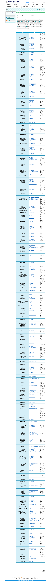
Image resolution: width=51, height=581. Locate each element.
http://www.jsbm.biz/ (31, 481)
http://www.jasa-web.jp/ (32, 216)
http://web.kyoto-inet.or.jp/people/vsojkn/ (33, 433)
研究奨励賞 (8, 17)
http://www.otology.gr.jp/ (32, 491)
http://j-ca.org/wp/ (31, 492)
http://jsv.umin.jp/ (31, 66)
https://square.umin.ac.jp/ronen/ (32, 554)
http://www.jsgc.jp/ (31, 54)
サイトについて (31, 578)
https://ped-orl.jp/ (31, 246)
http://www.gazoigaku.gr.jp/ (32, 93)
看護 (33, 24)
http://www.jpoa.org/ (31, 251)
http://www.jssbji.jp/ (31, 479)
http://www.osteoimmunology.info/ (33, 483)
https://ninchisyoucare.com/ (32, 398)
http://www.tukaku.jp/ (31, 356)
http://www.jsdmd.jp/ (31, 198)
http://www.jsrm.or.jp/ (31, 316)
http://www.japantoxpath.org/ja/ (32, 376)
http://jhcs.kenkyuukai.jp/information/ (33, 434)
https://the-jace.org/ (31, 96)
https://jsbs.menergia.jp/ (32, 298)
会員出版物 (8, 20)
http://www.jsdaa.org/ (31, 236)
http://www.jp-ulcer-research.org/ (33, 83)
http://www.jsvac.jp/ (31, 561)
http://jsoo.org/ (30, 157)
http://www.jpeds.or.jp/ (31, 239)
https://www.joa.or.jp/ (31, 310)
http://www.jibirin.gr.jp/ (31, 212)
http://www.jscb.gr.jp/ (31, 182)
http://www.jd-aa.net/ (31, 37)
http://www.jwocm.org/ (31, 343)
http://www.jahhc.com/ (31, 181)
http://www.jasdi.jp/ (31, 58)
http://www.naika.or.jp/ (31, 382)
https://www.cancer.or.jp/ (32, 101)
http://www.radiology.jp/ (32, 44)
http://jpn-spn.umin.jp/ (31, 250)
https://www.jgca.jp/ (31, 45)
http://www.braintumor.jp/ (32, 402)
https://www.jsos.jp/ (31, 100)
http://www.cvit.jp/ (31, 275)
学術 (22, 4)
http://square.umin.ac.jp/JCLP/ (32, 149)
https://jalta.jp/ (30, 543)
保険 (42, 4)
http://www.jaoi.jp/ (31, 493)
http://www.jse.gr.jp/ (31, 266)
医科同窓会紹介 (9, 4)
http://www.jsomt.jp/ (31, 262)
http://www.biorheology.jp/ (32, 425)
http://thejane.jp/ (31, 417)
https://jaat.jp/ (30, 148)
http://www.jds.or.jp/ (31, 368)
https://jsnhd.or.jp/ (31, 283)
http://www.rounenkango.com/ (32, 548)
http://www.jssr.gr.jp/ (31, 334)
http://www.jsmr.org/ (31, 67)
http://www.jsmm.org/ (31, 52)
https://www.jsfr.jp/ (31, 308)
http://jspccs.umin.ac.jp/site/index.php (33, 247)
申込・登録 (41, 6)
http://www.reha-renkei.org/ (32, 508)
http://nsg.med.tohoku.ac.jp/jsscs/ (33, 421)
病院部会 (29, 4)
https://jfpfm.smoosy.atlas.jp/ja (32, 390)
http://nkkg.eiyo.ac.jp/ (31, 147)
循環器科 (37, 21)
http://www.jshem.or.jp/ (31, 140)
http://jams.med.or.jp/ (31, 38)
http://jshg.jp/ (30, 294)
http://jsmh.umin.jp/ (31, 48)
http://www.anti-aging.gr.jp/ (32, 150)
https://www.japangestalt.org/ (32, 139)
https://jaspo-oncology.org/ (32, 523)
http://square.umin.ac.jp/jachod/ (32, 518)
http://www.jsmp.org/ (31, 43)
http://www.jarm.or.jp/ (31, 506)
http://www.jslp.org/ (31, 79)
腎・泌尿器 (33, 26)
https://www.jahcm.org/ (31, 180)
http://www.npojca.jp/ (31, 106)
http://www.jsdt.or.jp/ (31, 367)
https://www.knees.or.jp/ (32, 432)
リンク (24, 578)
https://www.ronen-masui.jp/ (32, 558)
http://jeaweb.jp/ (31, 76)
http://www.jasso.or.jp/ (31, 441)
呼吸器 (19, 21)
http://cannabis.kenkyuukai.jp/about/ (33, 513)
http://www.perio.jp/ (31, 206)
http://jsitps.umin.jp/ (31, 134)
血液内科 (41, 26)
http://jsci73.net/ (31, 533)
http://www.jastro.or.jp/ (31, 471)
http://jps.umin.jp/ (31, 215)
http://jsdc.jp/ (30, 369)
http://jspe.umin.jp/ (31, 255)
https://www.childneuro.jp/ (32, 248)
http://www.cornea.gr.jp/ (32, 92)
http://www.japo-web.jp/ (32, 240)
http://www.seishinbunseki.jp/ (32, 324)
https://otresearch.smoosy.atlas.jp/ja (33, 184)
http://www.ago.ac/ (31, 91)
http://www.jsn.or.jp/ (31, 284)
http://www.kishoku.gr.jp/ (32, 122)
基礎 (26, 21)
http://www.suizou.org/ (31, 295)
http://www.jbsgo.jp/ (31, 189)
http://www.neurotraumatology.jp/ (33, 408)
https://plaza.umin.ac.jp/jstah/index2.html (34, 378)
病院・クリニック (35, 4)
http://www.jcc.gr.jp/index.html (32, 287)
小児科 (33, 21)
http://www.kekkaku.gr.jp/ (32, 143)
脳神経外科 (28, 26)
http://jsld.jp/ (30, 544)
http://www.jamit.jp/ (31, 59)
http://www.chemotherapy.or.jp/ (32, 86)
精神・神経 (41, 24)
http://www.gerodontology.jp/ (32, 549)
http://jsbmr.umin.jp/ (31, 174)
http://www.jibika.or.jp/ (31, 208)
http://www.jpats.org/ (31, 129)
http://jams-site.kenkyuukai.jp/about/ (33, 159)
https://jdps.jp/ (30, 440)
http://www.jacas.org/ (31, 115)
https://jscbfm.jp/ (31, 404)
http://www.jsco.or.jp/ (31, 111)
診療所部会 (17, 6)
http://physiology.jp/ (31, 330)
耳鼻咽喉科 (23, 26)
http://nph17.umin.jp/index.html (32, 315)
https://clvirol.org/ (31, 512)
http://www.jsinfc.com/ (31, 458)
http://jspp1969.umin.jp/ (32, 245)
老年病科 (19, 26)
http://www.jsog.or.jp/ (31, 190)
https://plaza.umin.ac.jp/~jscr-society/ (33, 171)
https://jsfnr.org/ (31, 118)
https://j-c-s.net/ (31, 49)
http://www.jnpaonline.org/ (32, 269)
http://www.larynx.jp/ (31, 164)
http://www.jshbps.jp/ (31, 110)
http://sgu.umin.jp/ (31, 556)
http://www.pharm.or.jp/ (31, 130)
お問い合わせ (27, 578)
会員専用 (33, 6)
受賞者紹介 (8, 16)
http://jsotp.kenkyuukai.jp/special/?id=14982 (34, 197)
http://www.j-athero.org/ (32, 372)
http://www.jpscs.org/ (31, 60)
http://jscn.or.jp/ (31, 102)
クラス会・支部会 (25, 6)
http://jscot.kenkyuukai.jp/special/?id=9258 (34, 520)
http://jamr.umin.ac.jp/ (31, 112)
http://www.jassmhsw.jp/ (32, 326)
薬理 (37, 26)
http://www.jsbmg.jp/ (31, 125)
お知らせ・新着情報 (11, 577)
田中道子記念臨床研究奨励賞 (10, 18)
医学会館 (15, 4)
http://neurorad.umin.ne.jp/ (32, 272)
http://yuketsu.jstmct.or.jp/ (32, 501)
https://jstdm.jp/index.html (32, 357)
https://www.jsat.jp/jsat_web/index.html (33, 199)
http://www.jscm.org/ (31, 529)
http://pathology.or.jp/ (31, 450)
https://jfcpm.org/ (31, 457)
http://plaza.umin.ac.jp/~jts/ (32, 338)
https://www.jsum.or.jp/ (31, 352)
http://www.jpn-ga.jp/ (31, 227)
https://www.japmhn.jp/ (31, 325)
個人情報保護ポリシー (37, 578)
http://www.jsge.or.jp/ (31, 233)
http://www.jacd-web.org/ (32, 175)
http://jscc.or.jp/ (31, 519)
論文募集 (8, 14)
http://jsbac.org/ (31, 179)
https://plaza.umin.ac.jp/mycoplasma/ (33, 485)
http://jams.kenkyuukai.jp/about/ (32, 39)
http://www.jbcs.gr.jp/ (31, 394)
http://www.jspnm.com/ (31, 218)
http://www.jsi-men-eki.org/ (32, 496)
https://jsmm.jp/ (31, 172)
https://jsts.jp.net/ (31, 344)
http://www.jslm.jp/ (31, 470)
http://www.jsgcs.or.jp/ (31, 228)
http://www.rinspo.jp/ (31, 526)
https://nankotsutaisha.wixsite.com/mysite (34, 388)
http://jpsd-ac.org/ (31, 439)
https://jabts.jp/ (31, 395)
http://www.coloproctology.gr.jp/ (32, 347)
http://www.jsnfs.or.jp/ (31, 74)
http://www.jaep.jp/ (31, 319)
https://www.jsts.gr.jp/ (31, 419)
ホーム (39, 9)
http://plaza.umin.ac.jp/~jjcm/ (32, 535)
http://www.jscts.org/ (31, 193)
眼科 (37, 24)
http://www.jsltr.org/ (31, 538)
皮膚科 (30, 24)
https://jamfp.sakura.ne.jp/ (32, 90)
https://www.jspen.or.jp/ (32, 75)
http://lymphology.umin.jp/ (32, 537)
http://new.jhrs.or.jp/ (31, 456)
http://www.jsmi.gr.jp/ (31, 61)
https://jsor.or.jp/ (31, 502)
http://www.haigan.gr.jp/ (32, 426)
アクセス (17, 578)
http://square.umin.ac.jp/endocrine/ (33, 385)
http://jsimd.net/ (31, 339)
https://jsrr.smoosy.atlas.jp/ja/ (32, 290)
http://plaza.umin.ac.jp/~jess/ (32, 361)
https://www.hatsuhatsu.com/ (32, 427)
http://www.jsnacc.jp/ (31, 274)
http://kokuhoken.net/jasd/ (32, 302)
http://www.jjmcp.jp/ (31, 500)
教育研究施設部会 (9, 6)
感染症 (41, 21)
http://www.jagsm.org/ (31, 313)
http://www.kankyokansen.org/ (32, 105)
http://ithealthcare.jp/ (31, 391)
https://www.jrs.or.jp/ (31, 165)
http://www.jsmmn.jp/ (31, 138)
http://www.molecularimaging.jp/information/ (34, 463)
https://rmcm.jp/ (31, 511)
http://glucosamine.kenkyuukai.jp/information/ (34, 451)
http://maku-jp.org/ (31, 486)
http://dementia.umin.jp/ (32, 397)
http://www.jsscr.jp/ (31, 301)
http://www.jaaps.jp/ (31, 85)
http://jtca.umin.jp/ (31, 346)
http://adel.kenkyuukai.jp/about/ (32, 207)
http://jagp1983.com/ (31, 221)
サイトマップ (20, 578)
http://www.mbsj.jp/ (31, 464)
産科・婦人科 (19, 24)
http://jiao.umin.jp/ (31, 210)
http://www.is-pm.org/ (31, 170)
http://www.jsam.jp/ (31, 336)
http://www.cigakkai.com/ (32, 406)
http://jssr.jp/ (30, 297)
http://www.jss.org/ (31, 353)
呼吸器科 (23, 21)
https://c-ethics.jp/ (31, 536)
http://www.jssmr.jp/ (31, 465)
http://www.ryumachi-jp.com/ (32, 504)
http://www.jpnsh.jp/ (31, 153)
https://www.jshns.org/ (31, 364)
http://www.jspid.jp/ (31, 241)
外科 (29, 21)
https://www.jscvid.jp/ (31, 276)
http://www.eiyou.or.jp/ (31, 449)
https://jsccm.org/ (31, 226)
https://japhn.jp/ (31, 158)
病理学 (24, 24)
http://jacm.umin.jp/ (31, 128)
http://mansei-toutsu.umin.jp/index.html (33, 490)
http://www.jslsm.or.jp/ (31, 541)
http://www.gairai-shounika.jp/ (32, 84)
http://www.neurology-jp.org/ (32, 268)
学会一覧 (8, 21)
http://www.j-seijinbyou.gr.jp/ (32, 323)
